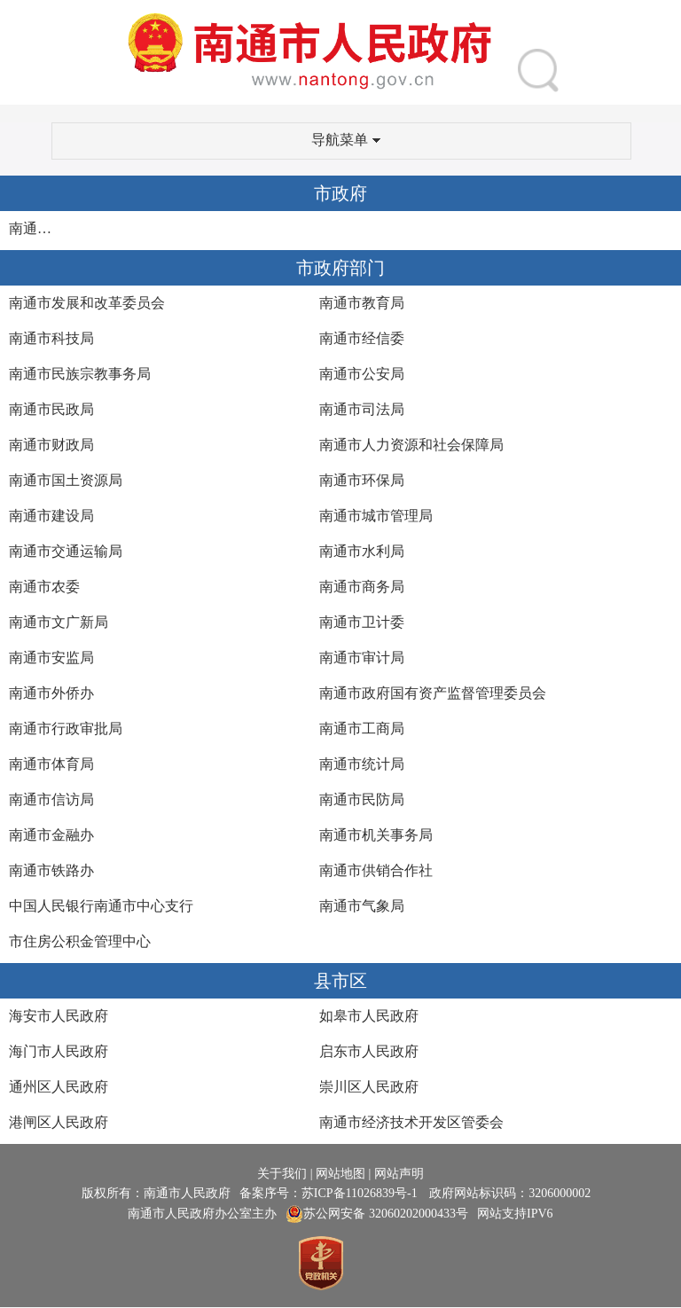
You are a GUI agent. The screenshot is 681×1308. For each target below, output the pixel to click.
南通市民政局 (51, 409)
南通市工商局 (361, 728)
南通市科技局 (51, 338)
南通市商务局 (361, 586)
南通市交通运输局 (65, 551)
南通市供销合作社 (376, 870)
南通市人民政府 (34, 228)
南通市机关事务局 (376, 834)
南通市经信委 (361, 338)
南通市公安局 (361, 373)
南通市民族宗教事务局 (80, 373)
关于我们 (282, 1173)
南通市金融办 (51, 834)
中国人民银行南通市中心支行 (101, 905)
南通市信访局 (51, 799)
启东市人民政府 (369, 1051)
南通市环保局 (361, 480)
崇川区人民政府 (369, 1086)
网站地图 (340, 1173)
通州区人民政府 (58, 1086)
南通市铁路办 (51, 870)
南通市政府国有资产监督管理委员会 (432, 693)
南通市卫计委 (361, 622)
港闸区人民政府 (58, 1122)
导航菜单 (345, 139)
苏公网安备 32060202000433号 (377, 1214)
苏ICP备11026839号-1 (360, 1193)
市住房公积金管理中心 (80, 941)
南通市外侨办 (51, 693)
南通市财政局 (51, 444)
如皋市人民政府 (369, 1015)
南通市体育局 (51, 763)
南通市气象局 (361, 905)
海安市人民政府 (58, 1015)
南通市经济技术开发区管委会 (411, 1122)
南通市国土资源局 (65, 480)
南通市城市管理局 (376, 515)
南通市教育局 (361, 302)
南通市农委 (44, 586)
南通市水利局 (361, 551)
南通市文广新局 (58, 622)
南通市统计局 (361, 763)
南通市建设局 (51, 515)
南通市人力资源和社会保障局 (411, 444)
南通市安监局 (51, 657)
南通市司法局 (361, 409)
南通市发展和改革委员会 (87, 302)
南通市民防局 (361, 799)
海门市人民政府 (58, 1051)
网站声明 (399, 1173)
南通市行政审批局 (65, 728)
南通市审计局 (361, 657)
